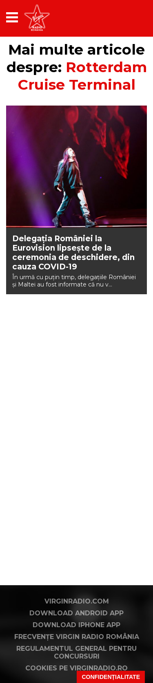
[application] (126, 17)
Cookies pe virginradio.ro (76, 668)
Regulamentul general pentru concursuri (76, 652)
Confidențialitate (111, 677)
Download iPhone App (76, 625)
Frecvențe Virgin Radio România (76, 637)
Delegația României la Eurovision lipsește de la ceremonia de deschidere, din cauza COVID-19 (73, 252)
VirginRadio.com (76, 601)
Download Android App (76, 613)
